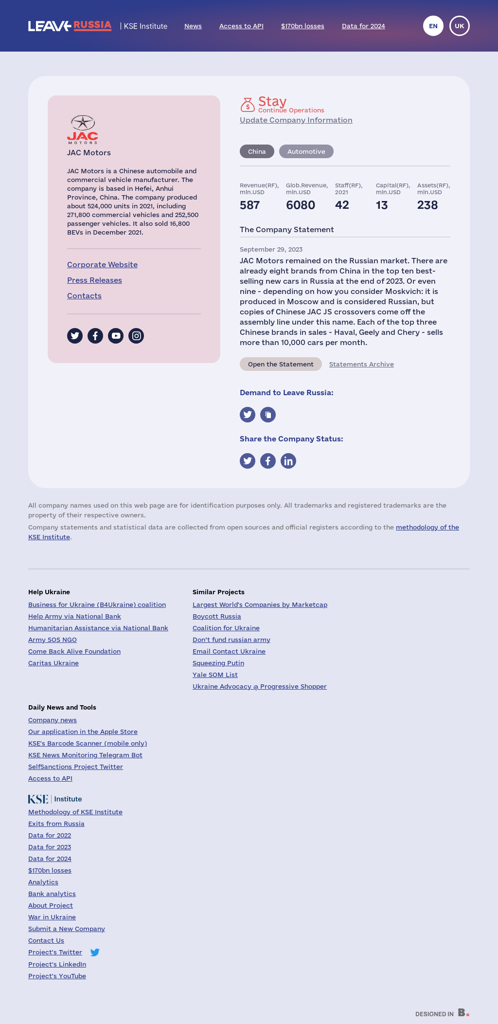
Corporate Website (102, 264)
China (257, 151)
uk (459, 25)
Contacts (84, 296)
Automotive (306, 151)
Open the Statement (281, 364)
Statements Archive (361, 364)
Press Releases (94, 280)
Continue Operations (291, 104)
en (433, 25)
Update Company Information (296, 120)
